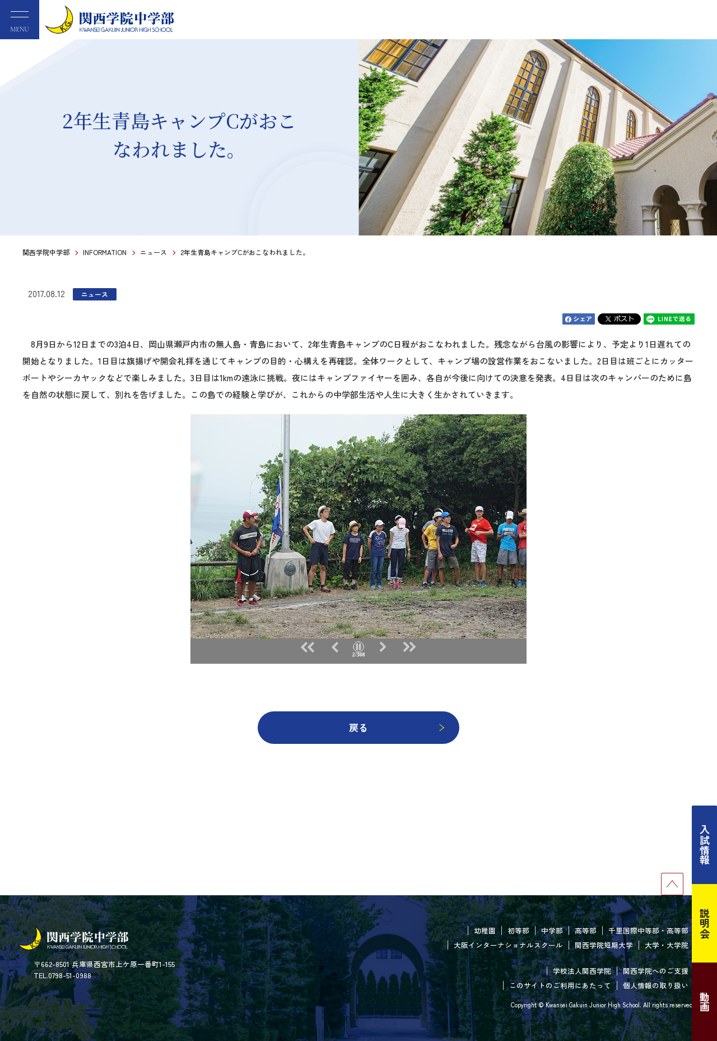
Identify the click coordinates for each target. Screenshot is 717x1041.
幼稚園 (485, 930)
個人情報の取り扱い (655, 985)
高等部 (586, 930)
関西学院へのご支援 (655, 970)
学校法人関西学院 (582, 970)
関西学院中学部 (45, 252)
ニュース (153, 252)
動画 (704, 1002)
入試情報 (704, 845)
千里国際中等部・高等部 (648, 930)
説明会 (704, 923)
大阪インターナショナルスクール (508, 945)
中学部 (552, 930)
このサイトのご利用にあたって (560, 985)
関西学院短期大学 (604, 945)
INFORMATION (105, 252)
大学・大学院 (666, 945)
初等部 (518, 930)
